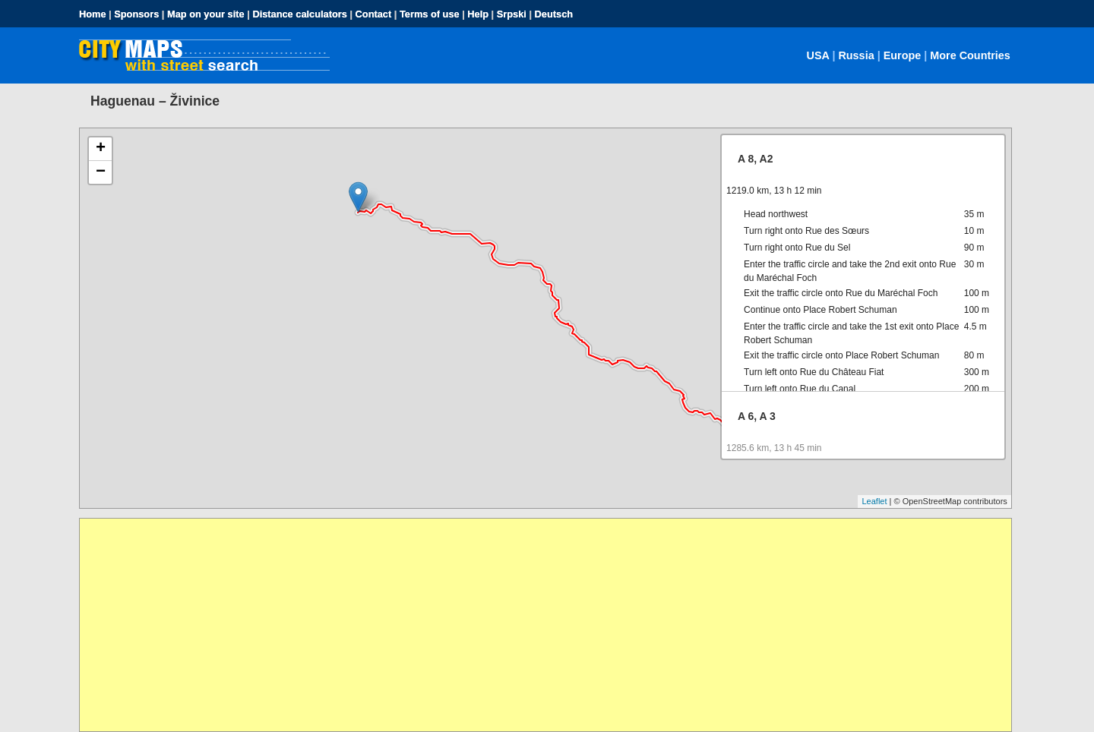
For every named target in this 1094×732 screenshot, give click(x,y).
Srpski (511, 14)
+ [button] (101, 148)
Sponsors (136, 14)
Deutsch (554, 14)
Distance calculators (299, 14)
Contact (374, 14)
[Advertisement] (535, 625)
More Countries (970, 55)
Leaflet (874, 501)
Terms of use (430, 14)
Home (92, 14)
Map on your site (206, 14)
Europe (903, 55)
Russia (856, 55)
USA (818, 55)
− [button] (101, 172)
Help (478, 14)
